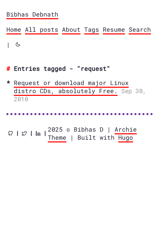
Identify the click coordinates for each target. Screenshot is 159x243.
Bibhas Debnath (32, 14)
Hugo (125, 137)
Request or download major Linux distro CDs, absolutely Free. (71, 87)
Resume (114, 29)
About (71, 29)
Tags (91, 29)
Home (13, 29)
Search (140, 29)
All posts (41, 29)
